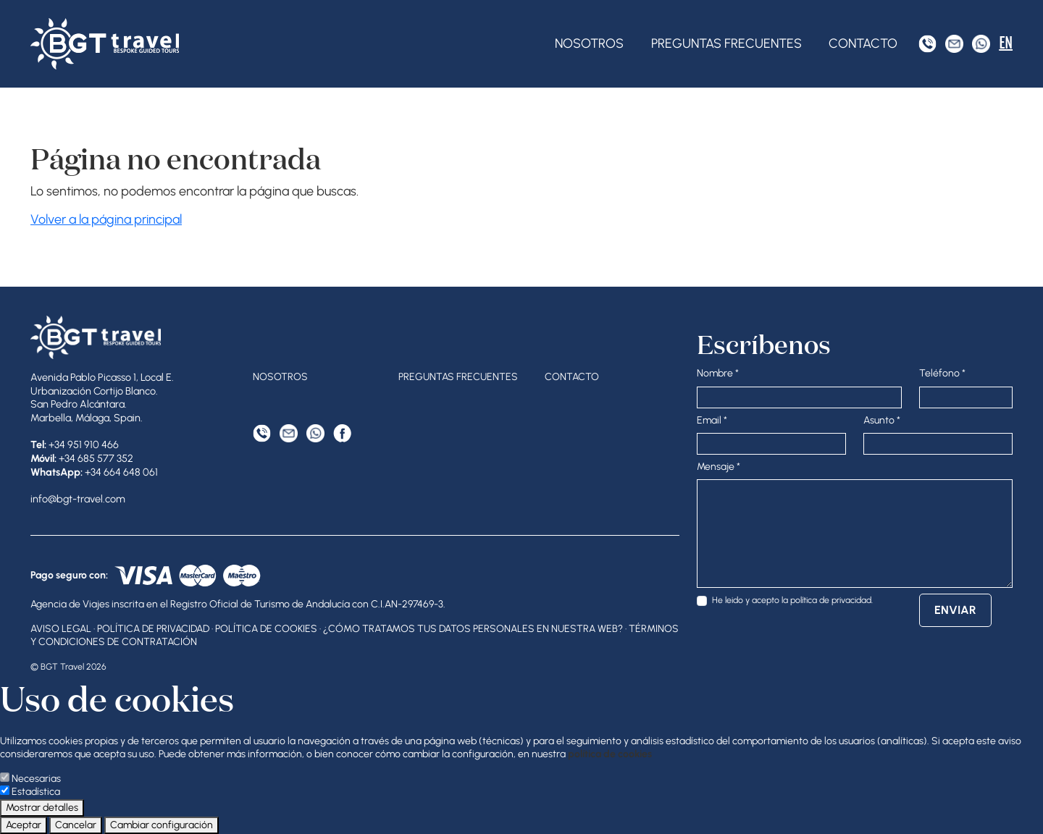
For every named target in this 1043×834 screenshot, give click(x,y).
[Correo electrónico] (954, 44)
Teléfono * (942, 373)
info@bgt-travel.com (77, 498)
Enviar (955, 610)
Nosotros (589, 43)
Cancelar (75, 825)
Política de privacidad (153, 629)
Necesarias (36, 778)
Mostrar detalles (42, 807)
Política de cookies (266, 629)
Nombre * (718, 373)
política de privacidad (830, 599)
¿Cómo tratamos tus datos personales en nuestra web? (473, 629)
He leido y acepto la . (792, 599)
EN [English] (1006, 43)
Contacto (863, 43)
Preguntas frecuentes (726, 43)
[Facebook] (342, 433)
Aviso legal (60, 629)
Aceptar (23, 825)
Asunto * (881, 420)
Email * (712, 420)
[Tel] (927, 44)
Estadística (36, 791)
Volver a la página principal (106, 219)
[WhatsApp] (981, 44)
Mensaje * (718, 466)
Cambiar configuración (161, 825)
